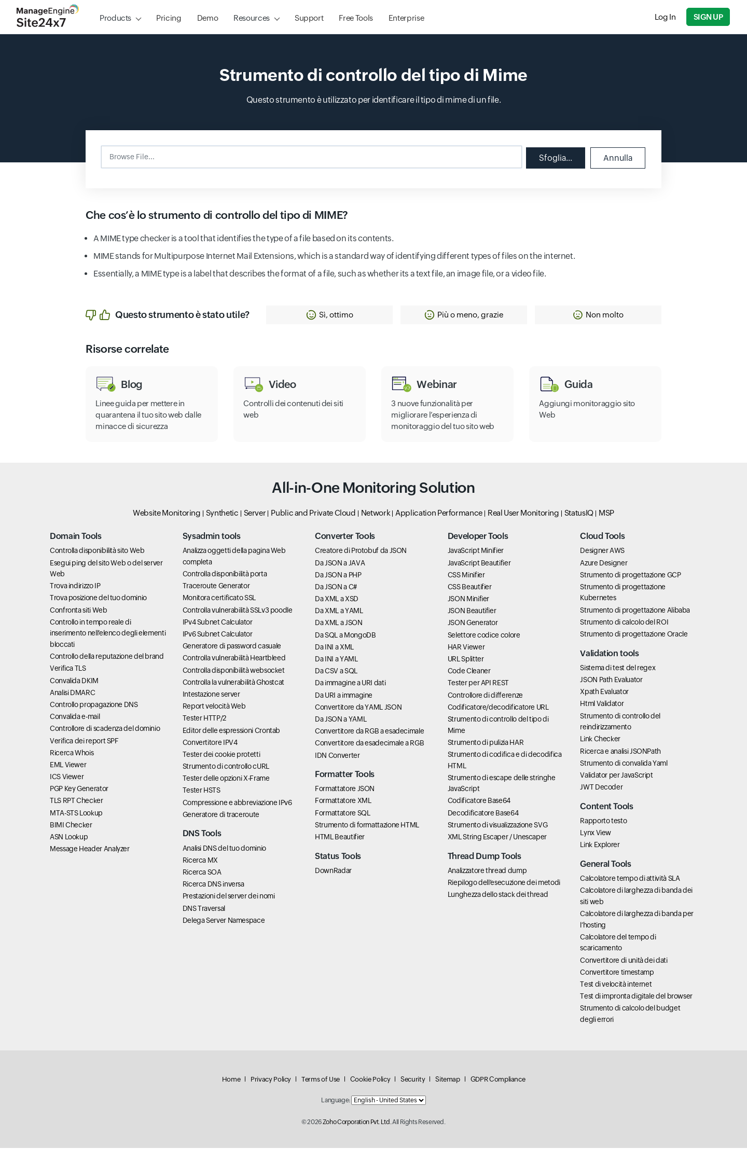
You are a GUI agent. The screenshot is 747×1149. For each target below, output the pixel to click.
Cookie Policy (370, 1080)
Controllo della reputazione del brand (107, 658)
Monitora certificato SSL (219, 599)
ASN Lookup (69, 838)
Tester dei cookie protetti (221, 755)
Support (309, 17)
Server (255, 513)
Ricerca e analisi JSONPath (620, 752)
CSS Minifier (466, 576)
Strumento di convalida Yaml (623, 764)
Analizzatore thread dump (487, 871)
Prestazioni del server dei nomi (229, 897)
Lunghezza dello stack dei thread (498, 896)
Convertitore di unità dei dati (623, 961)
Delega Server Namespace (224, 921)
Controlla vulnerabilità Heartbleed (234, 659)
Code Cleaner (469, 672)
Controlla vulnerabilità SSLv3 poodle (238, 611)
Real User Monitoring (523, 513)
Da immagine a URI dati (350, 684)
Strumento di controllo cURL (226, 768)
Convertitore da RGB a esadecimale (369, 732)
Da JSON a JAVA (340, 564)
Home (231, 1080)
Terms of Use (320, 1080)
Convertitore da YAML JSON (358, 708)
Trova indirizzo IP (75, 587)
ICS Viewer (67, 778)
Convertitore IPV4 (210, 743)
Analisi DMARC (72, 693)
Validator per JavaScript (616, 776)
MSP (606, 513)
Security (412, 1080)
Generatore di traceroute (221, 815)
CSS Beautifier (470, 588)
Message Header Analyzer (90, 850)
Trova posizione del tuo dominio (98, 599)
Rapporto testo (603, 822)
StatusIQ (578, 513)
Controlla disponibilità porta (225, 575)
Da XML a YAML (339, 612)
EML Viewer (68, 766)
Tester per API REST (478, 684)
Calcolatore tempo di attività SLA (630, 879)
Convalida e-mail (75, 718)
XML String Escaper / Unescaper (497, 838)
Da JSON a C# (336, 588)
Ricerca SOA (202, 873)
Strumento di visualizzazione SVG (497, 826)
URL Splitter (466, 660)
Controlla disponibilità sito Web (97, 552)
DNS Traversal (204, 909)
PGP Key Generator (79, 790)
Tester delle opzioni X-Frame (226, 780)
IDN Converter (337, 756)
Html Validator (602, 705)
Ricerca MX (200, 861)
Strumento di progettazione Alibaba (635, 611)
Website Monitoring (167, 513)
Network (375, 513)
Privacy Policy (271, 1080)
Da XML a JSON (338, 624)
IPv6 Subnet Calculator (218, 635)
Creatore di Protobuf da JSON (361, 552)
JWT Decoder (601, 788)
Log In (665, 16)
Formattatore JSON (345, 790)
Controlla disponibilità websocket (234, 671)
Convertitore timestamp (617, 973)
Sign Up (708, 16)
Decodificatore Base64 (483, 814)
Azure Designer (603, 564)
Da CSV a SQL (336, 672)
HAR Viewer (466, 648)
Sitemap (447, 1080)
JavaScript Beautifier (479, 564)
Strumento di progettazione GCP (630, 576)
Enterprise (406, 17)
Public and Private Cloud (313, 513)
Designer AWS (602, 552)
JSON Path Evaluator (611, 680)
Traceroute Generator (216, 587)
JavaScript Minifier (476, 552)
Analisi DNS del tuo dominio (224, 849)
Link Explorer (599, 846)
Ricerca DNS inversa (213, 885)
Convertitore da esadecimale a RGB (369, 744)
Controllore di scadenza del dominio (105, 730)
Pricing (168, 17)
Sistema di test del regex (617, 669)
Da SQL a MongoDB (345, 636)
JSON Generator (473, 624)
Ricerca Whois (71, 754)
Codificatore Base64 (479, 802)
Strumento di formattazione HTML (367, 826)
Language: (335, 1101)
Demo (207, 17)
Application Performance (438, 513)
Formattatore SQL (342, 814)
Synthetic (222, 513)
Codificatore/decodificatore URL (498, 708)
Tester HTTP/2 (204, 719)
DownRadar (333, 871)
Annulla (617, 157)
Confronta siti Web (78, 611)
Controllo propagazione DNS (94, 705)
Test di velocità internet (616, 985)
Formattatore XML (343, 802)
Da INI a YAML (336, 660)
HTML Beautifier (340, 838)
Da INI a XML (334, 648)
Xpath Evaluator (604, 693)
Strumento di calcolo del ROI (624, 623)
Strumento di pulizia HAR (485, 743)
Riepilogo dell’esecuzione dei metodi (504, 883)
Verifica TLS (68, 670)
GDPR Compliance (498, 1080)
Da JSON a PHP (338, 576)
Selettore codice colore (484, 636)
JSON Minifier (468, 600)
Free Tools (355, 17)
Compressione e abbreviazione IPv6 (237, 803)
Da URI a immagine (343, 696)
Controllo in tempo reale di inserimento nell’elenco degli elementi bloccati (107, 634)
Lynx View (595, 834)
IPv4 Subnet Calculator (218, 623)
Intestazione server (211, 695)
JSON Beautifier (472, 612)
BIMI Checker (71, 826)
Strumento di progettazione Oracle (633, 635)
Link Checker (600, 740)
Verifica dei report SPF (84, 742)
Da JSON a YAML (340, 720)
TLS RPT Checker (76, 802)
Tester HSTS (201, 791)
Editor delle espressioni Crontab (231, 731)
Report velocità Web (214, 707)
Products (115, 17)
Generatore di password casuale (232, 647)
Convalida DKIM (74, 681)
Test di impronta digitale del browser (636, 997)
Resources (251, 17)
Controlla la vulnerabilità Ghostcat (233, 683)
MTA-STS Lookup (76, 814)
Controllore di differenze (485, 696)
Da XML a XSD (336, 600)
